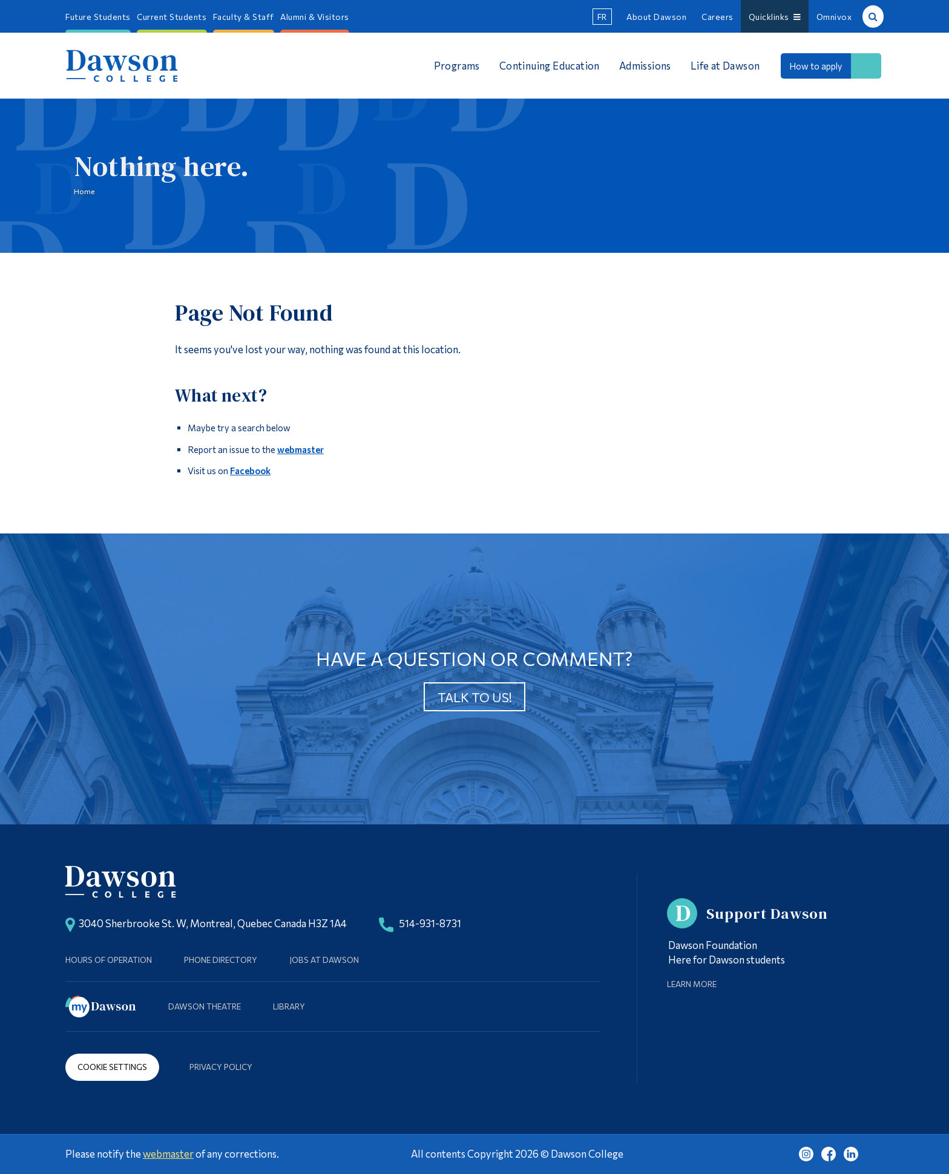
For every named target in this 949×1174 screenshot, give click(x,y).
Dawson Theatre (204, 1006)
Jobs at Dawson (324, 959)
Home (84, 191)
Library (289, 1006)
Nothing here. (161, 167)
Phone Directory (220, 959)
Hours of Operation (108, 959)
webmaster (300, 449)
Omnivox (834, 16)
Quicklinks (775, 16)
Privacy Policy (220, 1066)
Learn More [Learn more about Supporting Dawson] (692, 984)
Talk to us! (475, 697)
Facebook (250, 470)
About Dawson (656, 16)
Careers (717, 16)
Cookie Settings (112, 1066)
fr (602, 16)
